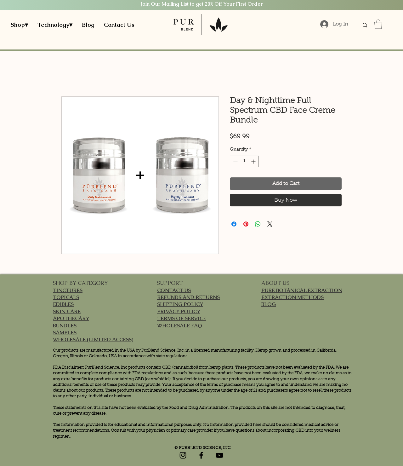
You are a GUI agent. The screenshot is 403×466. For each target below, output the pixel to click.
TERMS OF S (172, 318)
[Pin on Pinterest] (246, 224)
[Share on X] (270, 224)
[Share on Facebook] (234, 224)
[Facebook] (201, 455)
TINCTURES (67, 290)
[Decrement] (235, 161)
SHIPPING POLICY (180, 304)
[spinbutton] (244, 161)
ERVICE (197, 318)
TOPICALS (66, 297)
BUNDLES (65, 325)
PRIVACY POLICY (178, 311)
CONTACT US (174, 290)
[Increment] (254, 161)
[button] (19, 25)
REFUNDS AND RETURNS (188, 297)
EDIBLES (63, 304)
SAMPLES (65, 332)
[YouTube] (219, 455)
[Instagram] (183, 455)
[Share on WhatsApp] (258, 224)
